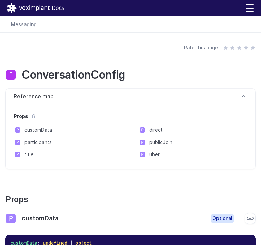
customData (38, 130)
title (29, 154)
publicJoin (160, 142)
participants (38, 142)
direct (156, 130)
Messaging (24, 24)
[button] (250, 8)
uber (154, 154)
